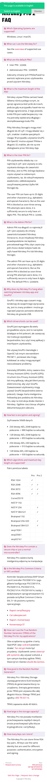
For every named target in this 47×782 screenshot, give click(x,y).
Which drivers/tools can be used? (21, 321)
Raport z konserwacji (20, 619)
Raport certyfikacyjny (20, 610)
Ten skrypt (20, 648)
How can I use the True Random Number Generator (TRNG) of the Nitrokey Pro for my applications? (20, 633)
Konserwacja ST (17, 624)
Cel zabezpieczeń (18, 615)
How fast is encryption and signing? (22, 415)
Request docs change (30, 775)
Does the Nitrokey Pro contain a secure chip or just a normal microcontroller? (20, 549)
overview (19, 49)
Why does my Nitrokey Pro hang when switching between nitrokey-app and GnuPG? (23, 292)
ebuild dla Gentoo (35, 661)
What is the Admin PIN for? (18, 222)
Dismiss (38, 11)
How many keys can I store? (18, 734)
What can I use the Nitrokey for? (20, 43)
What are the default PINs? (18, 59)
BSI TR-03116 (22, 697)
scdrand (26, 644)
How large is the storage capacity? (21, 711)
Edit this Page (13, 775)
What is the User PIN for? (17, 155)
